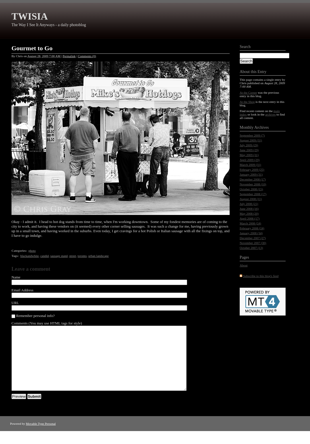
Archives (261, 127)
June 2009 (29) (249, 150)
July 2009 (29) (249, 145)
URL (15, 303)
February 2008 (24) (252, 228)
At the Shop (247, 101)
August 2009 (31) (251, 140)
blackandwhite (29, 255)
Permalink (69, 56)
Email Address (22, 290)
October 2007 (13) (251, 247)
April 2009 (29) (249, 160)
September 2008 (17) (253, 194)
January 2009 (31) (251, 174)
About (244, 265)
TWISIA (29, 16)
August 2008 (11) (251, 199)
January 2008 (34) (251, 233)
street (72, 255)
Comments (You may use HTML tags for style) (46, 323)
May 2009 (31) (249, 155)
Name (15, 277)
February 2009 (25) (252, 169)
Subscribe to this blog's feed (261, 276)
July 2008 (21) (249, 203)
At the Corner (248, 92)
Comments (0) (87, 56)
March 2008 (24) (250, 223)
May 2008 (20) (249, 213)
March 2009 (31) (250, 164)
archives (270, 114)
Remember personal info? (33, 316)
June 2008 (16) (249, 208)
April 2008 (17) (249, 218)
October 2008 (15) (251, 189)
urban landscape (98, 255)
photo (32, 250)
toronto (82, 255)
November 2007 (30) (253, 243)
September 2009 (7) (252, 135)
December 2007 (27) (253, 238)
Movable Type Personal (41, 436)
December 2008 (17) (253, 179)
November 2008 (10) (253, 184)
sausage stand (58, 255)
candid (44, 255)
